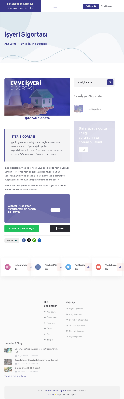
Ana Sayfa (10, 45)
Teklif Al (91, 6)
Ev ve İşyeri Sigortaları (34, 45)
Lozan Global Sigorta (56, 390)
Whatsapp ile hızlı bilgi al (21, 228)
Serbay (52, 394)
